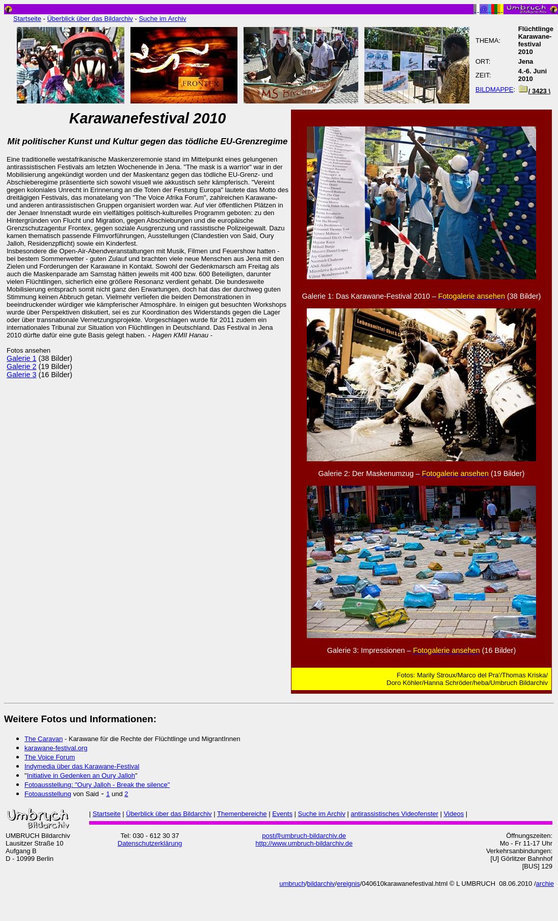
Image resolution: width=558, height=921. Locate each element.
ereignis (348, 883)
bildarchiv (321, 883)
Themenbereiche (242, 814)
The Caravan (43, 739)
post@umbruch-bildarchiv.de (304, 835)
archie (545, 883)
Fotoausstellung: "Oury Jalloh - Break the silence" (97, 784)
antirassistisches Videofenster (394, 814)
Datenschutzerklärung (150, 843)
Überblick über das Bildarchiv (89, 18)
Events (282, 814)
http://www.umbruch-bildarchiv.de (304, 843)
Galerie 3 (21, 375)
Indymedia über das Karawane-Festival (81, 766)
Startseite (27, 18)
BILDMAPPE (494, 89)
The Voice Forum (49, 757)
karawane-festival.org (56, 748)
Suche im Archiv (162, 18)
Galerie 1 (21, 358)
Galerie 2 (21, 366)
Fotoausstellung (47, 794)
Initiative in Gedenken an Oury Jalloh (81, 775)
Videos (454, 814)
